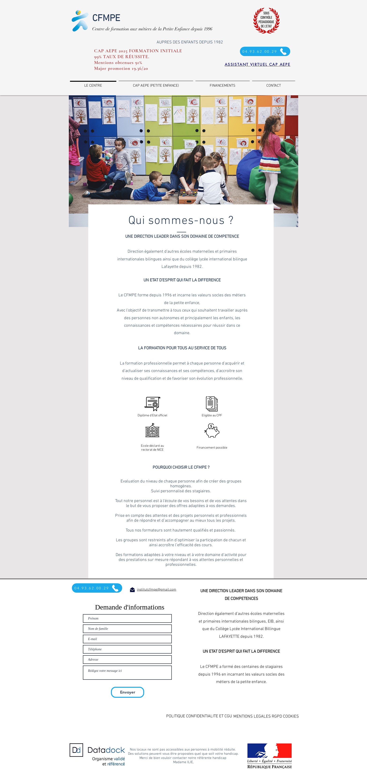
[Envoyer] (127, 692)
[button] (200, 716)
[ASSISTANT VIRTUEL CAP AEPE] (257, 64)
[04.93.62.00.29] (97, 588)
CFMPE (106, 18)
